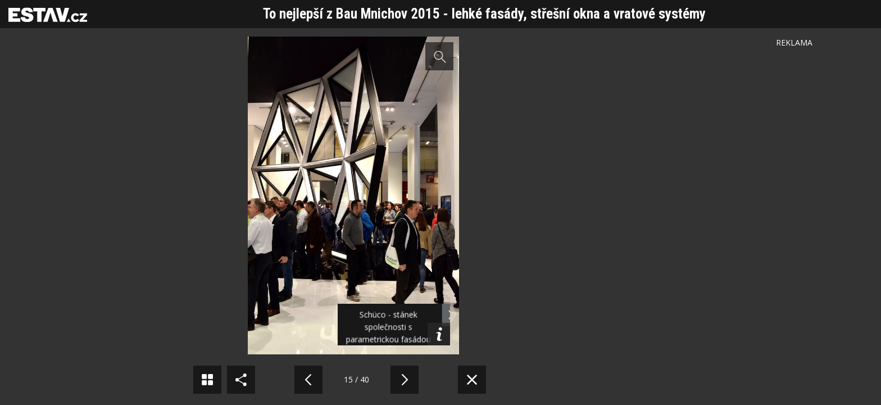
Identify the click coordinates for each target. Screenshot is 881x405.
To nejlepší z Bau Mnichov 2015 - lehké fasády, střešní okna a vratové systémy (484, 14)
